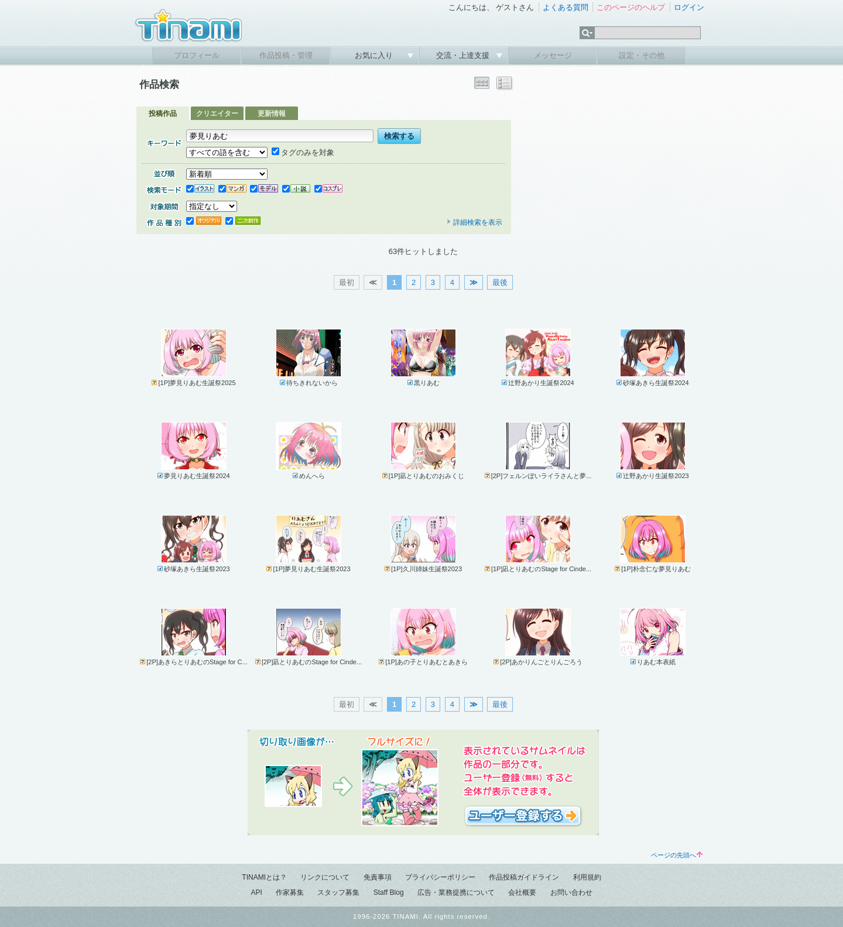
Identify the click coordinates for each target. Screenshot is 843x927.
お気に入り (375, 55)
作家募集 (290, 892)
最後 (500, 282)
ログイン (689, 7)
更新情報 (272, 113)
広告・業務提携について (456, 892)
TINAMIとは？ (264, 877)
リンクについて (324, 877)
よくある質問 (565, 7)
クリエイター (217, 113)
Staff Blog (388, 892)
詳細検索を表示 (474, 222)
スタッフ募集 (338, 892)
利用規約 (587, 877)
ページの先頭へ (676, 855)
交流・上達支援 (464, 55)
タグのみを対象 (303, 152)
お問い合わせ (571, 892)
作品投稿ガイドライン (524, 877)
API (256, 892)
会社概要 (522, 892)
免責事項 (378, 877)
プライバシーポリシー (440, 877)
